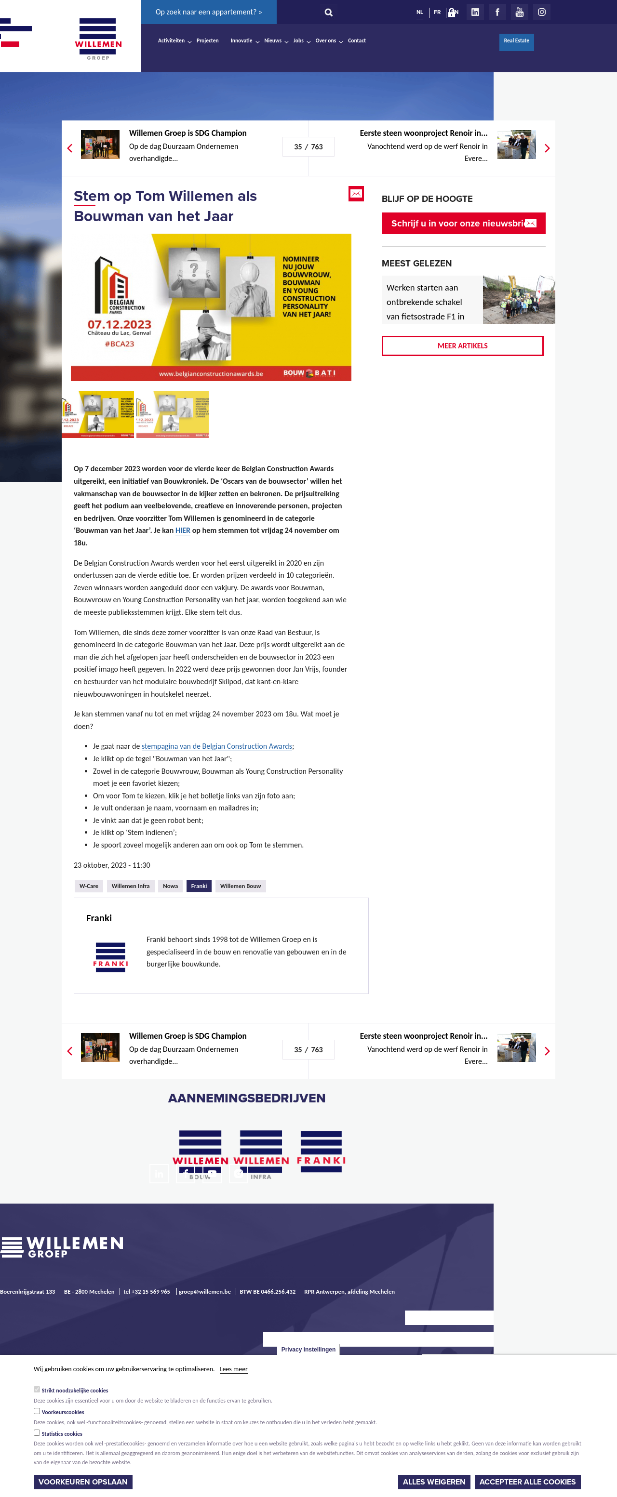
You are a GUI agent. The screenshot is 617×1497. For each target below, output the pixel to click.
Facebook (497, 12)
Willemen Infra (131, 885)
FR (437, 12)
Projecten (208, 40)
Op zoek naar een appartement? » (209, 11)
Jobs (299, 40)
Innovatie (242, 40)
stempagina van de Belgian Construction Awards (217, 746)
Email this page (357, 193)
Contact (357, 40)
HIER (182, 530)
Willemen (98, 39)
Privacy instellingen (309, 1349)
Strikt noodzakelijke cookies (75, 1390)
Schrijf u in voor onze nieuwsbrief (461, 223)
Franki (201, 884)
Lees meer (234, 1369)
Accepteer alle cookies (528, 1482)
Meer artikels (463, 345)
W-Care (89, 885)
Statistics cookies (62, 1434)
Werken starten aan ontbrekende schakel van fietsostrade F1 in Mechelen (426, 309)
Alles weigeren (434, 1482)
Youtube (519, 12)
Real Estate (516, 40)
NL (419, 12)
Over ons (326, 40)
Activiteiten (171, 40)
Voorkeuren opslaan (83, 1482)
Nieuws (273, 40)
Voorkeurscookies (63, 1412)
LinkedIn (475, 12)
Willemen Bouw (240, 885)
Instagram (541, 12)
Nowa (170, 885)
